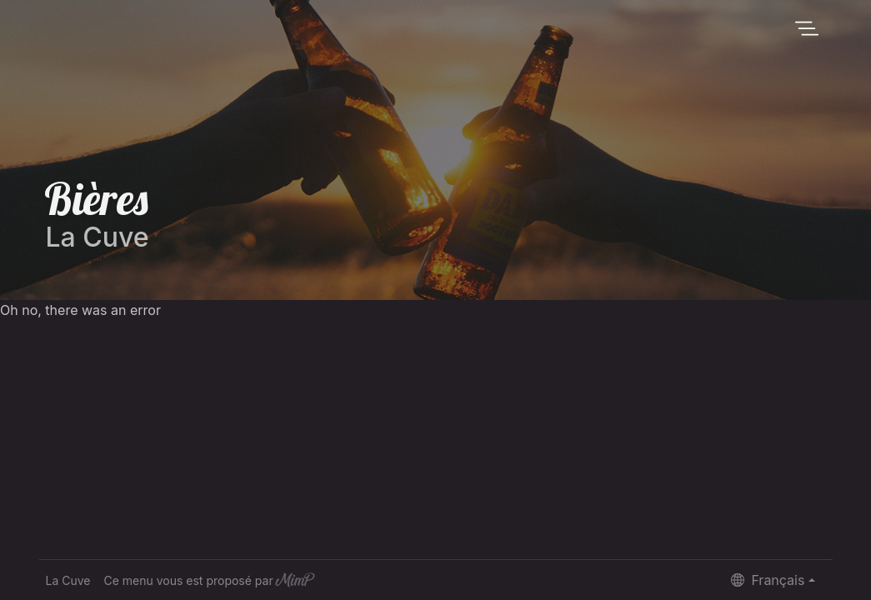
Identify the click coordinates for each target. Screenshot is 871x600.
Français (767, 580)
